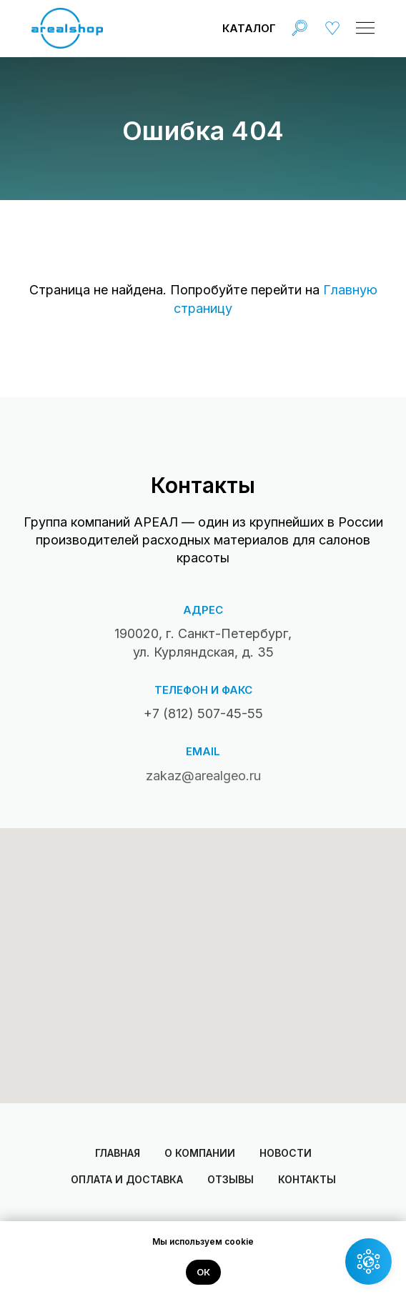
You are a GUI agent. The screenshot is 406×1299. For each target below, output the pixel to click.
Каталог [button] (249, 28)
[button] (368, 1261)
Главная (117, 1153)
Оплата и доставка (127, 1179)
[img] (299, 28)
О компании (199, 1153)
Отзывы (230, 1179)
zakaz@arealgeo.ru (203, 775)
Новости (285, 1153)
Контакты (307, 1179)
